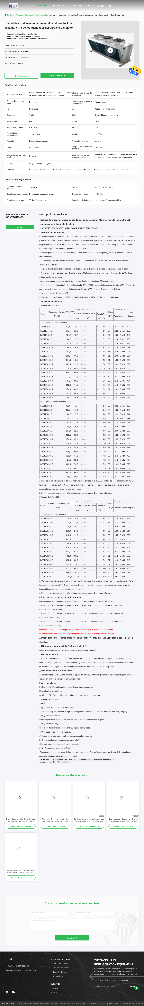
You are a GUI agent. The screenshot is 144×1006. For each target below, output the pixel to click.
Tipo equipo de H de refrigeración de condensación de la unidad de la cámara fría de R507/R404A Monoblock (55, 820)
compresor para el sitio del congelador (54, 762)
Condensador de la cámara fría (36, 15)
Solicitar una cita (57, 76)
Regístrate (132, 986)
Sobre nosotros (59, 6)
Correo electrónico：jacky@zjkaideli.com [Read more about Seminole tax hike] (21, 970)
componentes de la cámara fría (64, 759)
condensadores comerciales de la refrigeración (96, 759)
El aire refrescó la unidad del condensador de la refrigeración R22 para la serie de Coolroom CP (20, 820)
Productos (42, 6)
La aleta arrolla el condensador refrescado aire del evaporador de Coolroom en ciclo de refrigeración (89, 820)
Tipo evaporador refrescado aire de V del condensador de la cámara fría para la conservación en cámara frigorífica (123, 820)
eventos (90, 6)
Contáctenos (76, 6)
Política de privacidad (7, 1004)
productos (19, 15)
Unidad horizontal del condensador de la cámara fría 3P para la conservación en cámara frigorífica (21, 871)
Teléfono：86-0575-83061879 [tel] (17, 966)
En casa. (29, 6)
